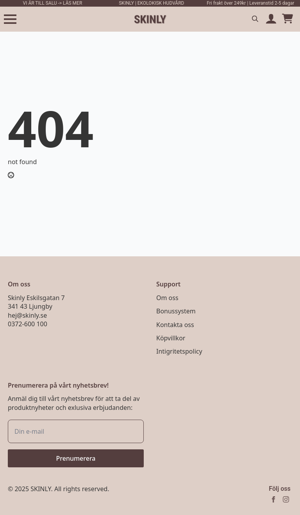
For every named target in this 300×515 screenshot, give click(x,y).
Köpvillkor (170, 338)
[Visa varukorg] (287, 19)
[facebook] (273, 499)
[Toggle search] (255, 19)
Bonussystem (176, 311)
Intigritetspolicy (179, 351)
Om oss (167, 297)
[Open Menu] (10, 19)
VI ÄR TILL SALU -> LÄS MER (52, 3)
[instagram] (286, 499)
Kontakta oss (175, 324)
